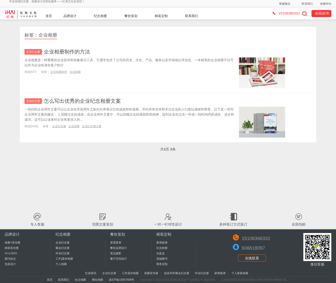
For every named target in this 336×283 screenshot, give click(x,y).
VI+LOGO (11, 253)
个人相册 (61, 264)
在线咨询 (322, 13)
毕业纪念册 (63, 253)
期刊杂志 (10, 258)
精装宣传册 (12, 248)
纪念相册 (100, 16)
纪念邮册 (162, 248)
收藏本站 (325, 3)
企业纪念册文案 (92, 126)
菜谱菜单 (115, 242)
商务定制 (162, 264)
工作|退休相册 (64, 258)
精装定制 (161, 16)
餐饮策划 (130, 16)
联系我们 (307, 3)
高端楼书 (162, 258)
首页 (49, 16)
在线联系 (252, 258)
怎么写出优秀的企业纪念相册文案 (82, 101)
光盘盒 (160, 253)
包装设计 (10, 264)
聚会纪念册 (63, 248)
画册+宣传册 (12, 242)
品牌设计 (70, 16)
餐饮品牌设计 (118, 248)
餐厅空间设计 (118, 258)
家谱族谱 (162, 242)
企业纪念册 (34, 51)
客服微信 (284, 3)
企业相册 (75, 72)
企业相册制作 (58, 72)
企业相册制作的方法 (67, 52)
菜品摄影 (115, 253)
